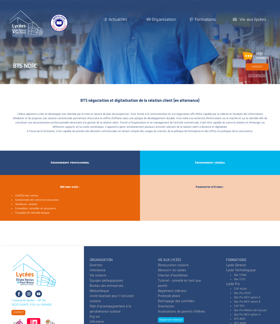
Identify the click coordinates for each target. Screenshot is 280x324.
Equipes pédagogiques (106, 280)
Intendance (98, 270)
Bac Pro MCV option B (247, 301)
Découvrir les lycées (172, 270)
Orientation (166, 306)
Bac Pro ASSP (242, 293)
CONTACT (257, 66)
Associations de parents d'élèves (181, 311)
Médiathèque (99, 291)
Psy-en (95, 317)
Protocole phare (169, 296)
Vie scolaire (98, 275)
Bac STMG (240, 275)
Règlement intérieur (172, 291)
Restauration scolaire (173, 265)
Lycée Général (236, 265)
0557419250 (257, 76)
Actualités (118, 20)
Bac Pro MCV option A (247, 297)
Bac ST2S (239, 279)
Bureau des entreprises (106, 286)
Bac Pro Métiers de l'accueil (250, 310)
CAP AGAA (240, 289)
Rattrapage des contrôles (176, 301)
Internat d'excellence (173, 275)
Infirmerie (97, 322)
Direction (96, 265)
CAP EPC (239, 306)
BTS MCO (239, 319)
